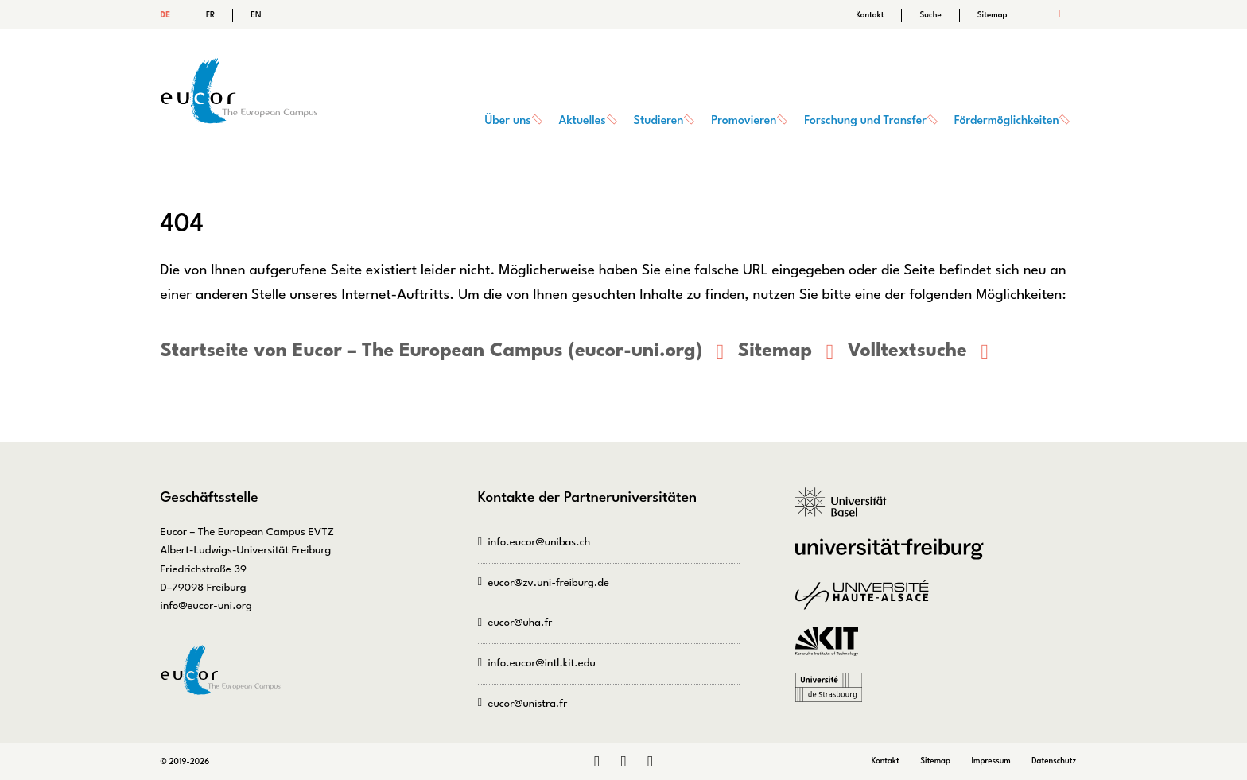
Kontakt (870, 15)
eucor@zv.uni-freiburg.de (548, 583)
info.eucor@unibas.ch (539, 542)
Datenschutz (1053, 761)
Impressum (990, 761)
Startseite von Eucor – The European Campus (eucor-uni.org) (432, 351)
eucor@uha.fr (520, 623)
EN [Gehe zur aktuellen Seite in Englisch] (256, 15)
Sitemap (992, 15)
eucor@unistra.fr (527, 704)
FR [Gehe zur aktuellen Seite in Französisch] (210, 15)
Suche (930, 15)
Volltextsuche (907, 351)
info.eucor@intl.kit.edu (541, 663)
